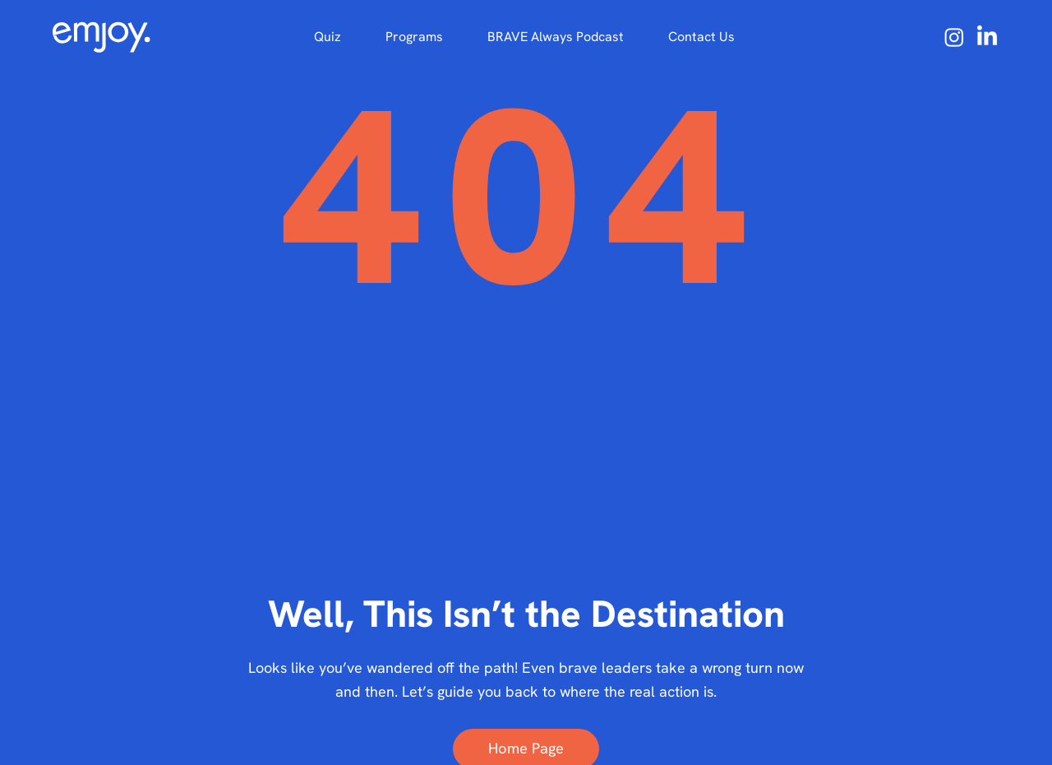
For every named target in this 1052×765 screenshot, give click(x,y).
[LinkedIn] (987, 37)
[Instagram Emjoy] (954, 37)
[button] (414, 37)
